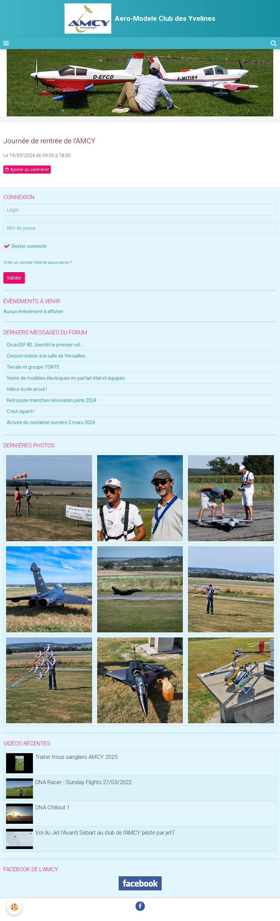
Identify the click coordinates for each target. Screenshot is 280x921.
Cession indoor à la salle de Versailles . (47, 356)
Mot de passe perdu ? (53, 262)
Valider (14, 278)
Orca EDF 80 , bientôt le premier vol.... (45, 344)
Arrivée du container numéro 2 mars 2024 (51, 422)
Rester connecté (25, 246)
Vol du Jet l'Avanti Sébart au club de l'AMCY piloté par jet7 (105, 832)
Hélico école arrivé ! (27, 389)
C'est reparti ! (21, 411)
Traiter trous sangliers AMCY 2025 (76, 756)
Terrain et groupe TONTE (33, 367)
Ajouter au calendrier (27, 169)
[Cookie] (14, 907)
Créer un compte (17, 262)
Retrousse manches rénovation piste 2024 (51, 400)
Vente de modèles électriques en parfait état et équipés (66, 378)
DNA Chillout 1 (52, 807)
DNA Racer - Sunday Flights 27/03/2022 (83, 782)
